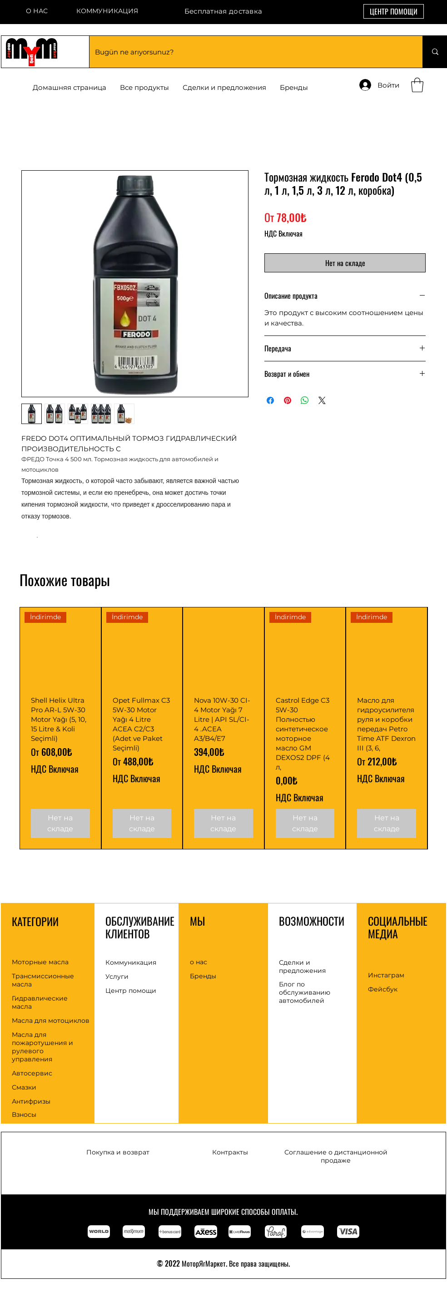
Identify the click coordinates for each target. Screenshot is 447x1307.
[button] (294, 88)
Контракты (230, 1152)
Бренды (203, 976)
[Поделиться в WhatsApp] (304, 400)
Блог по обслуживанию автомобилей (304, 992)
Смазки (24, 1087)
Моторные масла (40, 962)
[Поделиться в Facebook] (270, 400)
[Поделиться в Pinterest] (287, 400)
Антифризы (31, 1101)
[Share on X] (322, 400)
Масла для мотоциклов (50, 1020)
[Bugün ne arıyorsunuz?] (249, 52)
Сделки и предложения (302, 966)
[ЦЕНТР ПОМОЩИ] (393, 11)
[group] (223, 728)
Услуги (117, 976)
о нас (198, 962)
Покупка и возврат (117, 1152)
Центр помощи (130, 990)
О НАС (37, 11)
